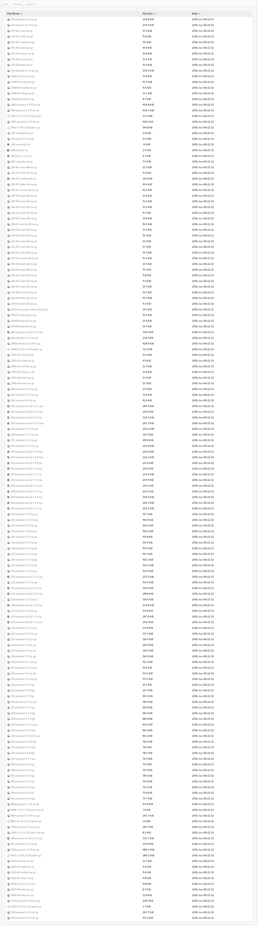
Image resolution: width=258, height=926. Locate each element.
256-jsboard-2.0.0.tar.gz (24, 446)
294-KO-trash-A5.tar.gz (24, 213)
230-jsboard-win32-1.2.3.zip (26, 593)
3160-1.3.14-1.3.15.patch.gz (25, 127)
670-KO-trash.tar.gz (22, 36)
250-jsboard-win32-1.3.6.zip (26, 480)
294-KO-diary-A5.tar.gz (24, 218)
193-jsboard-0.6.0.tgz (23, 798)
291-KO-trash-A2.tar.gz (24, 303)
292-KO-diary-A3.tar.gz (24, 286)
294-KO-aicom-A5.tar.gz (25, 224)
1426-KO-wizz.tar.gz (22, 861)
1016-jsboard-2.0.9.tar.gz (25, 912)
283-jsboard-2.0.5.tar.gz (24, 338)
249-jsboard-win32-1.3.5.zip (26, 485)
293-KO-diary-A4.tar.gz (24, 252)
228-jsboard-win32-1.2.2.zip (26, 605)
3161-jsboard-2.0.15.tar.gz (25, 110)
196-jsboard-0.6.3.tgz (23, 781)
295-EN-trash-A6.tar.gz (24, 195)
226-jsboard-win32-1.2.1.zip (26, 616)
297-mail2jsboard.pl (22, 133)
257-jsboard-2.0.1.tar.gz (24, 440)
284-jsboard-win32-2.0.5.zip (27, 332)
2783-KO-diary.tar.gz (22, 372)
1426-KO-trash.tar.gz (22, 866)
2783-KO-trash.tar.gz (22, 360)
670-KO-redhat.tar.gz (23, 42)
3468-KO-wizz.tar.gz (22, 76)
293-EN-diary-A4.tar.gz (24, 269)
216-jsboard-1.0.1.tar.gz (23, 673)
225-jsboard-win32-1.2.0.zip (26, 622)
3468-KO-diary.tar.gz (23, 93)
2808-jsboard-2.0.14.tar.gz (26, 343)
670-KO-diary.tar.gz (22, 47)
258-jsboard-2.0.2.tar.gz (24, 434)
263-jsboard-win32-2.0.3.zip (27, 406)
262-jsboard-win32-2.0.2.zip (27, 411)
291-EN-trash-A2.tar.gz (23, 321)
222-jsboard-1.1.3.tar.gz (24, 639)
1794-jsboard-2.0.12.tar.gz (25, 827)
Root (5, 4)
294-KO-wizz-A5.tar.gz (24, 207)
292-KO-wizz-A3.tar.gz (24, 275)
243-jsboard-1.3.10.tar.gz (24, 520)
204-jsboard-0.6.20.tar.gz (25, 736)
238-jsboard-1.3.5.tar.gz (24, 548)
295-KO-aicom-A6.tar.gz (25, 190)
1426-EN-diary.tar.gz (22, 895)
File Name (13, 13)
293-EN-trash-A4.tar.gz (24, 264)
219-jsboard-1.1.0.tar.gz (23, 656)
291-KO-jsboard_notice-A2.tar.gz (29, 309)
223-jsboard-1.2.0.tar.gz (24, 633)
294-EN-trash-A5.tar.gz (24, 229)
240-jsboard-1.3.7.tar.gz (24, 537)
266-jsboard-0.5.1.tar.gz (24, 389)
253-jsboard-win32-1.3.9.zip (26, 463)
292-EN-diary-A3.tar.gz (24, 298)
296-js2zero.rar (19, 150)
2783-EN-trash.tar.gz (22, 377)
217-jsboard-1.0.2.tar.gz (24, 667)
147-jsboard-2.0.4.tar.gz (24, 844)
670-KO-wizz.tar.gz (22, 31)
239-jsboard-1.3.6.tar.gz (24, 542)
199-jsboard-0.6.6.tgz (23, 764)
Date (195, 13)
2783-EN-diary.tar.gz (22, 383)
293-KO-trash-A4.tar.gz (24, 247)
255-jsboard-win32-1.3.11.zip (26, 451)
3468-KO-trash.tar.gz (23, 82)
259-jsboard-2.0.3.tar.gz (24, 429)
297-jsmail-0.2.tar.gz (22, 139)
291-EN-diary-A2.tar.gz (23, 326)
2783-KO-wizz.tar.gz (22, 355)
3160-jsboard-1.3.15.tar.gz (25, 121)
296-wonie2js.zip (20, 144)
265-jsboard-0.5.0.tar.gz (24, 395)
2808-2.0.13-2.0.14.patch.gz (26, 349)
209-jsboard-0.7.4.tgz (23, 713)
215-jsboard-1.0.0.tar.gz (24, 679)
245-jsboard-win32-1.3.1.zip (26, 508)
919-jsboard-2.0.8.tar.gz (24, 19)
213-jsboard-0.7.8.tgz (23, 690)
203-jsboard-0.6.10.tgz (24, 741)
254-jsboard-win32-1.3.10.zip (27, 457)
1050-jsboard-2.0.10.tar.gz (25, 900)
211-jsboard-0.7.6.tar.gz (24, 702)
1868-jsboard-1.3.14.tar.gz (25, 804)
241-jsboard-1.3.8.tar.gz (24, 531)
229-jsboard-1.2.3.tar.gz (24, 599)
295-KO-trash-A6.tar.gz (24, 173)
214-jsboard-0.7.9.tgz (23, 684)
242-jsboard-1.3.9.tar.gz (24, 525)
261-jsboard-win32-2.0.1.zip (26, 417)
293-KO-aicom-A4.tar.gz (25, 258)
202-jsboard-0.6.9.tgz (23, 747)
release (30, 4)
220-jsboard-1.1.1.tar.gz (23, 650)
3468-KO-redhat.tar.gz (23, 87)
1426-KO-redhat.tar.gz (23, 872)
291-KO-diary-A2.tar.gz (24, 315)
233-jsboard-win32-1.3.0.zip (26, 576)
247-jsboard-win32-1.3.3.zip (26, 497)
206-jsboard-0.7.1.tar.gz (24, 724)
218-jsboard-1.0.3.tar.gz (24, 662)
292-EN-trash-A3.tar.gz (24, 292)
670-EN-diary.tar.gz (22, 65)
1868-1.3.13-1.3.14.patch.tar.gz (27, 810)
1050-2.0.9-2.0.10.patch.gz (26, 906)
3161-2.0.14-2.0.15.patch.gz (26, 116)
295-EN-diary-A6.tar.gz (24, 201)
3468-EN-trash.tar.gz (22, 99)
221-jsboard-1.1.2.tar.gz (23, 645)
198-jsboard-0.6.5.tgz (23, 770)
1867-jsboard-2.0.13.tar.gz (25, 815)
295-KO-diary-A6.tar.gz (24, 184)
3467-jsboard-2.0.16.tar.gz (25, 104)
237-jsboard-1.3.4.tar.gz (24, 554)
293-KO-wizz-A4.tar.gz (24, 241)
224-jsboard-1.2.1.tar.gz (24, 628)
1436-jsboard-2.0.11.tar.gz (25, 849)
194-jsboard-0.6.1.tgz (22, 792)
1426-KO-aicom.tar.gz (23, 884)
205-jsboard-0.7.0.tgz (23, 730)
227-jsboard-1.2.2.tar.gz (24, 611)
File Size (148, 13)
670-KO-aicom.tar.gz (22, 53)
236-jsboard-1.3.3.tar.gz (24, 559)
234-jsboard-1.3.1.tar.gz (24, 571)
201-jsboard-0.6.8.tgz (23, 753)
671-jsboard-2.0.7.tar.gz (24, 25)
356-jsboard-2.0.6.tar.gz (24, 70)
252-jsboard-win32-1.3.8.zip (26, 468)
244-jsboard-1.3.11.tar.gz (24, 514)
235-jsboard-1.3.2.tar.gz (24, 565)
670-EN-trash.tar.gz (22, 59)
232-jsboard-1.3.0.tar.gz (24, 582)
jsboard (17, 4)
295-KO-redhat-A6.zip (23, 178)
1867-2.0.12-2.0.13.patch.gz (26, 821)
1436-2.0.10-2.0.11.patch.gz (26, 855)
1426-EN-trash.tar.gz (22, 889)
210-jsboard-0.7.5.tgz (23, 707)
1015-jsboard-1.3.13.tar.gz (25, 918)
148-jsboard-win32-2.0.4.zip (26, 838)
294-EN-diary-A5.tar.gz (24, 235)
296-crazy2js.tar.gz (21, 161)
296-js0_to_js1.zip (21, 156)
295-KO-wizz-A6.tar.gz (24, 167)
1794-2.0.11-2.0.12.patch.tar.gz (27, 832)
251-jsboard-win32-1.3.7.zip (26, 474)
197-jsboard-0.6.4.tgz (23, 775)
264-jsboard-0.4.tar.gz (23, 400)
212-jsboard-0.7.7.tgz (22, 696)
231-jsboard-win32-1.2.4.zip (26, 588)
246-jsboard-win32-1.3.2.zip (26, 503)
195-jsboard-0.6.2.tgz (23, 787)
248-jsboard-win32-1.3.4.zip (26, 491)
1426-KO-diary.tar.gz (22, 878)
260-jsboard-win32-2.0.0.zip (27, 423)
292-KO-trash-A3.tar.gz (24, 281)
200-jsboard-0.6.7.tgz (23, 758)
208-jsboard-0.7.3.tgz (23, 719)
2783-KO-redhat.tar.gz (23, 366)
